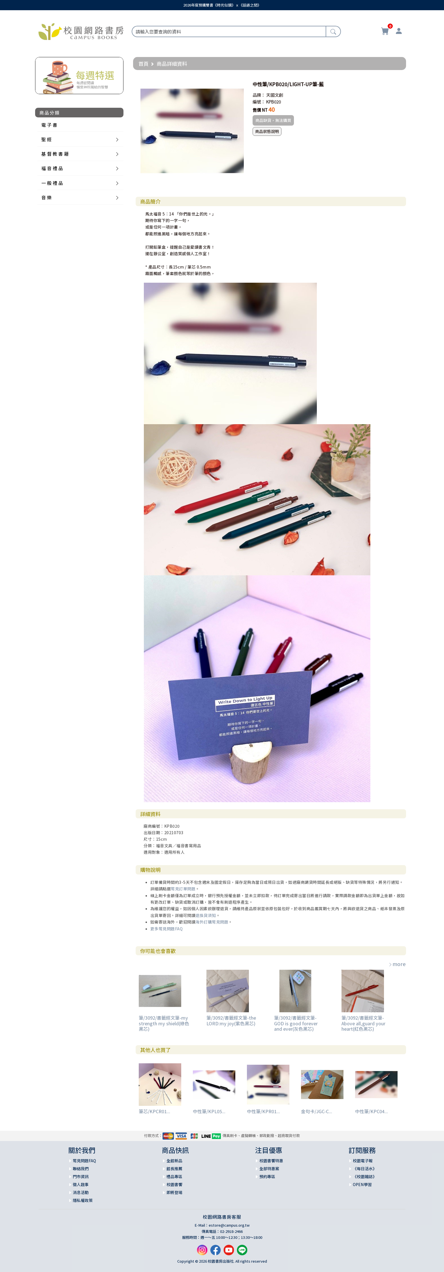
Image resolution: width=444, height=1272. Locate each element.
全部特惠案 (269, 1168)
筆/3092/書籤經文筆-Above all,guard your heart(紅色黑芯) (363, 1023)
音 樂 (46, 197)
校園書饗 (174, 1184)
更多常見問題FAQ (166, 928)
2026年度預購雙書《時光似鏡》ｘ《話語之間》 (222, 5)
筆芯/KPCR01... (154, 1111)
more (397, 963)
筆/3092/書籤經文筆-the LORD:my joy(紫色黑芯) (231, 1020)
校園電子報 (363, 1160)
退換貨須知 (205, 915)
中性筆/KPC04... (371, 1111)
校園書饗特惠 (271, 1160)
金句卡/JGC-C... (316, 1111)
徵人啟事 (81, 1184)
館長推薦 (174, 1168)
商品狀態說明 (267, 131)
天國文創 (274, 95)
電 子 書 (49, 124)
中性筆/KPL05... (209, 1111)
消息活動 (81, 1192)
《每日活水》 (365, 1168)
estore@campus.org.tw (229, 1225)
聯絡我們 (81, 1168)
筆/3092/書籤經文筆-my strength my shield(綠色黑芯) (164, 1023)
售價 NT (260, 110)
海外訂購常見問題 (211, 922)
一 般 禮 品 (52, 182)
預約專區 (267, 1176)
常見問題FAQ (84, 1160)
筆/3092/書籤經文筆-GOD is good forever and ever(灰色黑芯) (296, 1023)
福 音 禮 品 (52, 168)
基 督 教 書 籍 (55, 153)
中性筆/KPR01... (263, 1111)
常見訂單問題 (183, 888)
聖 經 (46, 139)
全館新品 (174, 1160)
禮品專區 (174, 1176)
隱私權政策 (83, 1200)
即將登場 (174, 1192)
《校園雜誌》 (365, 1176)
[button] (238, 84)
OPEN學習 (362, 1184)
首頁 (143, 63)
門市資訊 (81, 1176)
